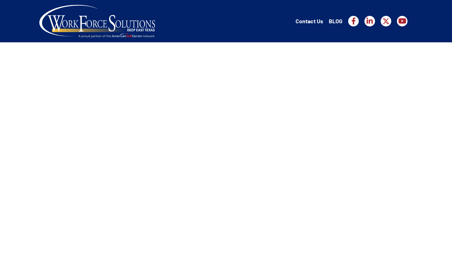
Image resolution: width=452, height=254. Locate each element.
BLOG (336, 21)
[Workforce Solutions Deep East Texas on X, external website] (386, 21)
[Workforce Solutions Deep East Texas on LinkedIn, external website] (369, 21)
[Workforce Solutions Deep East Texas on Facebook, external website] (353, 21)
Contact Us (309, 21)
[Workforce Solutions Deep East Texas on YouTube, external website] (402, 21)
